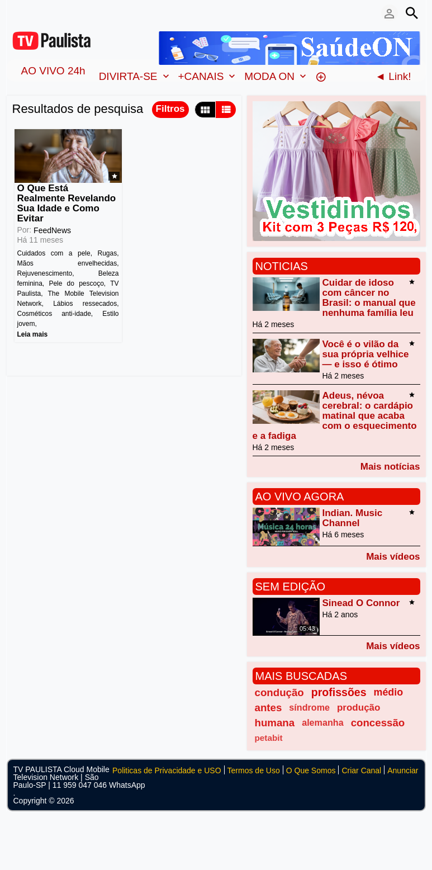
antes (268, 707)
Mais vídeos (393, 556)
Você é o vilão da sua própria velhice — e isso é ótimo (365, 354)
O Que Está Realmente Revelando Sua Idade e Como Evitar (66, 203)
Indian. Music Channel (352, 518)
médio (388, 692)
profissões (339, 692)
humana (275, 723)
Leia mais (32, 334)
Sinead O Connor (361, 603)
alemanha (322, 722)
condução (279, 692)
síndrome (309, 707)
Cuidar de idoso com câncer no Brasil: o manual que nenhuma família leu (369, 297)
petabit (269, 738)
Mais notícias (390, 466)
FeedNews (52, 230)
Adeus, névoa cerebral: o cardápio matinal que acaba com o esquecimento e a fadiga (335, 415)
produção (358, 707)
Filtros (170, 108)
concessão (378, 723)
